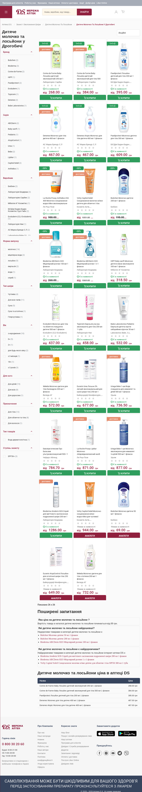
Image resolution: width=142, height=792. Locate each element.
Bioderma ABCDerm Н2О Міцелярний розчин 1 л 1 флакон (67, 655)
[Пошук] (83, 12)
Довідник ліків (67, 759)
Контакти (41, 749)
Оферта (41, 762)
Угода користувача (46, 759)
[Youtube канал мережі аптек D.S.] (113, 749)
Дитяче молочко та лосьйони (58, 24)
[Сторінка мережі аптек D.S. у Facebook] (99, 749)
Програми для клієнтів (12, 3)
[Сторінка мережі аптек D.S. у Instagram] (106, 749)
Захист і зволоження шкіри (28, 24)
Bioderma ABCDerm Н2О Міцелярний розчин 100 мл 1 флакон (69, 637)
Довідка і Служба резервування (75, 742)
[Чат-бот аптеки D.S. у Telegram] (119, 749)
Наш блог (65, 728)
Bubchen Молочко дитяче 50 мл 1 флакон (59, 630)
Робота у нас (30, 3)
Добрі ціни (90, 3)
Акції (81, 3)
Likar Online (102, 3)
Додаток (64, 745)
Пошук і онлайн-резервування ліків (76, 731)
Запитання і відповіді (70, 749)
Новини (41, 735)
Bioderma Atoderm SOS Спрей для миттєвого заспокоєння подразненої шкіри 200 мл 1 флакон (83, 651)
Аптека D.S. (7, 24)
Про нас (41, 728)
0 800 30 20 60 (13, 739)
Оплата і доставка (69, 3)
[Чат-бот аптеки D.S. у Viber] (126, 749)
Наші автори (43, 745)
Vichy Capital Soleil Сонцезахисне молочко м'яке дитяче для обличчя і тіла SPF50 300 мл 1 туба (84, 658)
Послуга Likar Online (70, 756)
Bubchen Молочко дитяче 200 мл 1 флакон (59, 634)
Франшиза (42, 3)
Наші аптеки (54, 3)
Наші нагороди (44, 731)
